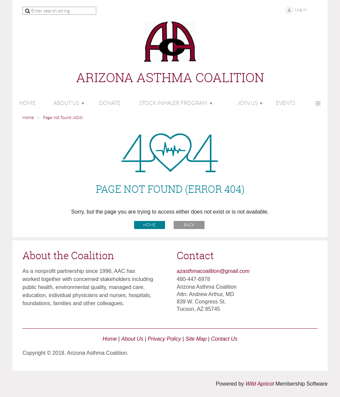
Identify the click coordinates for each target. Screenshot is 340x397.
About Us (132, 339)
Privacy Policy (164, 339)
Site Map (196, 339)
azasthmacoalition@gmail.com (213, 271)
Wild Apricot (259, 384)
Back (189, 225)
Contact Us (224, 339)
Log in (301, 9)
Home (28, 117)
